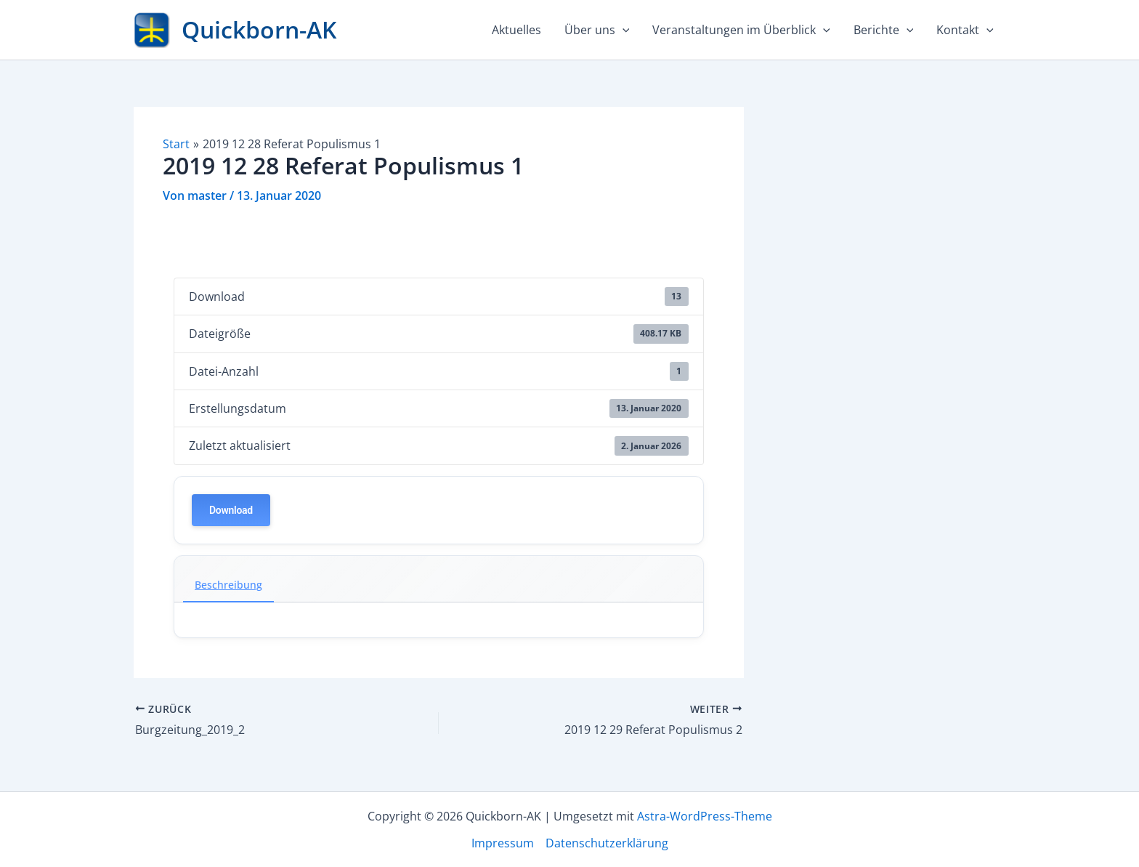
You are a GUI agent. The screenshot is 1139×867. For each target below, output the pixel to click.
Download (231, 510)
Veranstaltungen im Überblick (741, 30)
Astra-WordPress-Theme (704, 816)
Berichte (884, 30)
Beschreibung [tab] (228, 585)
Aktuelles (516, 30)
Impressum (502, 843)
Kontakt (965, 30)
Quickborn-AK (259, 29)
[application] (622, 30)
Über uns (597, 30)
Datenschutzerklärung (607, 843)
